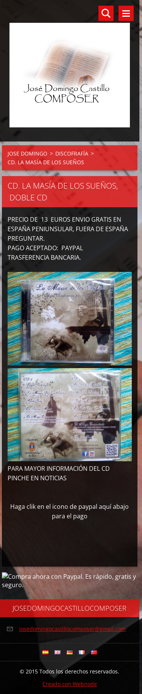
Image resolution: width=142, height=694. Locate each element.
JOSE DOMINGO (27, 153)
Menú (126, 13)
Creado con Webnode (69, 684)
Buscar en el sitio (106, 13)
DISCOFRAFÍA (71, 153)
